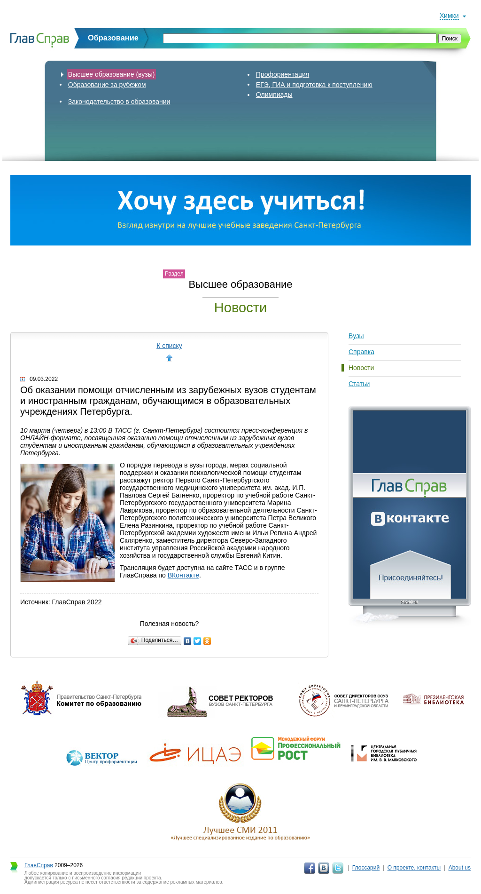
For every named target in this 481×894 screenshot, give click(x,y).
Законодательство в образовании (119, 101)
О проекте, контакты (414, 867)
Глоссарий (366, 867)
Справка (361, 352)
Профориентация (283, 74)
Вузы (356, 336)
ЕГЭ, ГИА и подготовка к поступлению (314, 84)
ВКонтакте (183, 575)
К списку (169, 345)
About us (460, 867)
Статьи (359, 384)
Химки (449, 15)
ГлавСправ (38, 865)
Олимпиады (274, 94)
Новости (361, 368)
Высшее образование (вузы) (111, 74)
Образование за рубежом (107, 84)
